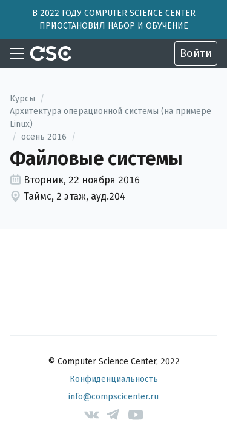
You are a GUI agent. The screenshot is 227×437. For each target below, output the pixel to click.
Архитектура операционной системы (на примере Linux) (110, 117)
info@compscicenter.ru (113, 396)
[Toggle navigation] (17, 53)
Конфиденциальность (114, 379)
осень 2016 (44, 137)
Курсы (22, 98)
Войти (196, 53)
